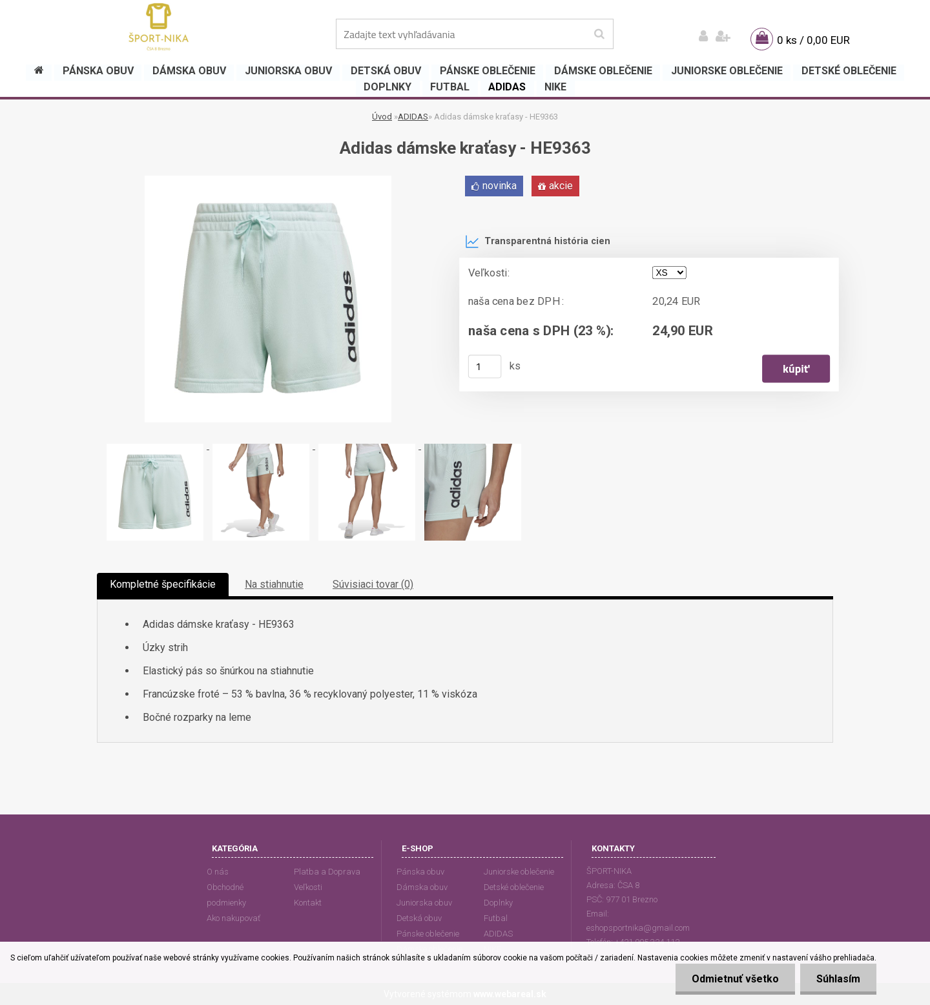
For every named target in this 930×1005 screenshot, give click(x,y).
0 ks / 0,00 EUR (813, 40)
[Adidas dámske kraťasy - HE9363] (268, 180)
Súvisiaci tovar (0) (373, 584)
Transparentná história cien (537, 241)
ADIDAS (413, 116)
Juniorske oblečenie (519, 871)
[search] (599, 34)
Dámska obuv (422, 887)
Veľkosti (308, 887)
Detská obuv (419, 918)
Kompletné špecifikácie (163, 584)
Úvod (382, 116)
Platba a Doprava (327, 871)
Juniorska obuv (424, 902)
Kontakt (308, 902)
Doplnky (498, 902)
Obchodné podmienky (226, 894)
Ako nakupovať (233, 918)
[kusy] (485, 366)
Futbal (496, 918)
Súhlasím (838, 979)
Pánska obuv (420, 871)
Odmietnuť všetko (735, 979)
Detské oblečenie (514, 887)
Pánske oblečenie (428, 933)
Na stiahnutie (274, 584)
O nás (218, 871)
